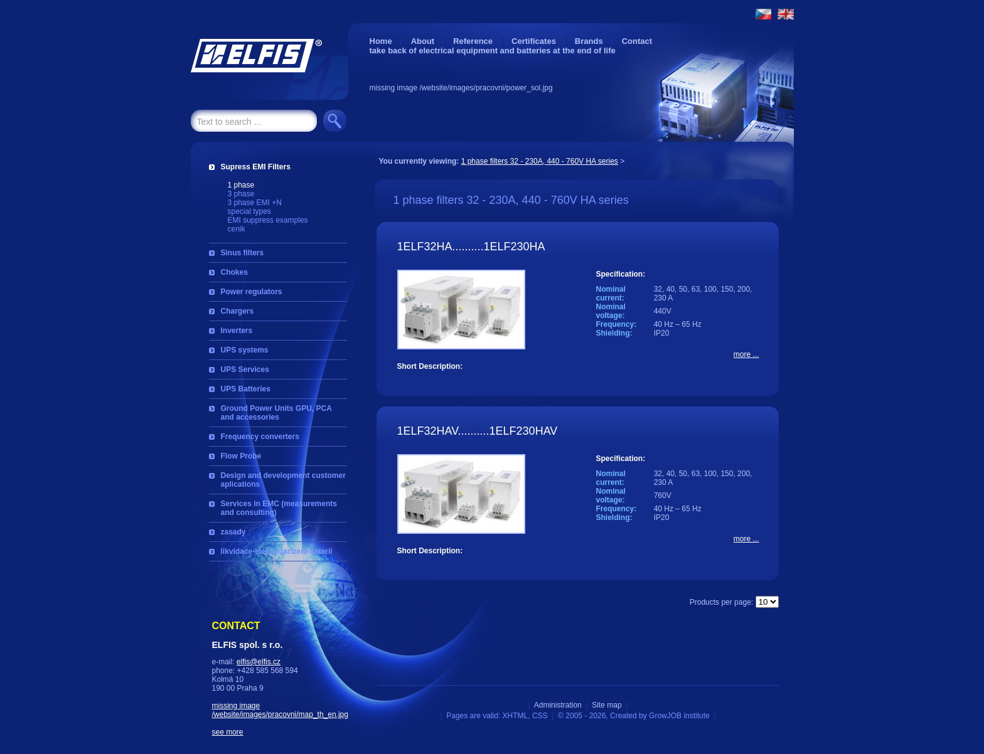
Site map (606, 705)
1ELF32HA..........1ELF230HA (471, 246)
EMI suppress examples (268, 220)
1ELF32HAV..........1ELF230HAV (477, 431)
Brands (589, 41)
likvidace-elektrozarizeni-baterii (277, 551)
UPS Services (245, 369)
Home (381, 41)
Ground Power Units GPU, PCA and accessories (276, 413)
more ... (746, 354)
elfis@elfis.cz (259, 661)
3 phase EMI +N (255, 202)
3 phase (241, 193)
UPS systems (245, 350)
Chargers (237, 311)
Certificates (533, 41)
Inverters (237, 330)
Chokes (234, 272)
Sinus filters (242, 252)
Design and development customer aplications (283, 480)
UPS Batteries (245, 389)
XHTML (515, 715)
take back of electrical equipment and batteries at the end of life (493, 50)
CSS (540, 715)
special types (249, 211)
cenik (236, 229)
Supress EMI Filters (256, 166)
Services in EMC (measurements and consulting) (279, 508)
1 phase (241, 185)
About (423, 41)
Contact (637, 41)
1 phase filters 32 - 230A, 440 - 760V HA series (539, 161)
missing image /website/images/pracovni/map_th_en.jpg (280, 710)
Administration (558, 705)
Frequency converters (260, 436)
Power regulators (251, 291)
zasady (233, 532)
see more (227, 732)
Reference (473, 41)
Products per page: (721, 602)
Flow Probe (241, 456)
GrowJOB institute (679, 715)
